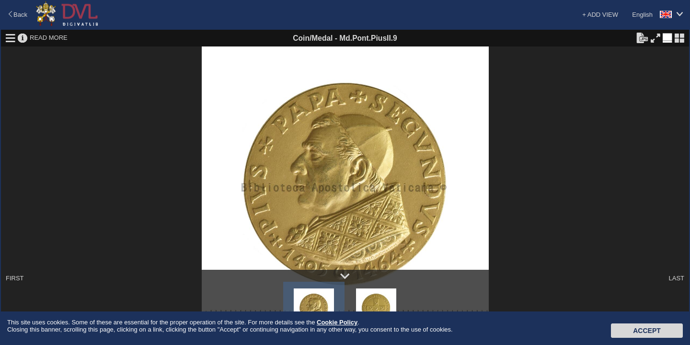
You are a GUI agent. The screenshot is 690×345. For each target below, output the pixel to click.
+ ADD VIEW (600, 14)
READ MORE (49, 37)
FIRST (15, 278)
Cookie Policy (337, 322)
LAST (676, 278)
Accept (647, 330)
